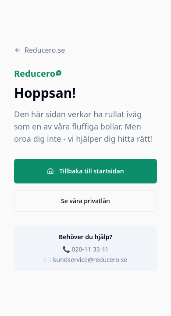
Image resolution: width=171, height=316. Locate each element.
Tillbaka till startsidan (85, 171)
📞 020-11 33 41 (86, 249)
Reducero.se (39, 50)
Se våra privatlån (85, 201)
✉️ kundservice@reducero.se (85, 259)
